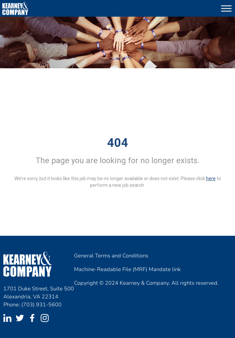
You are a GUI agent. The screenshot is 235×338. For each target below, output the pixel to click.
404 (117, 143)
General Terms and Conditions (111, 255)
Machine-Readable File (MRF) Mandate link (127, 269)
